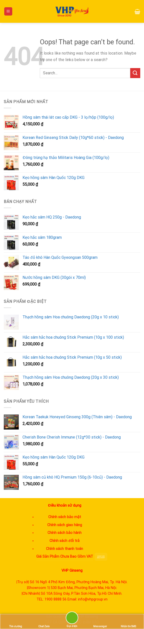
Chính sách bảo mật (64, 517)
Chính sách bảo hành (65, 533)
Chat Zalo (44, 621)
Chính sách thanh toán (64, 549)
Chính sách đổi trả (65, 541)
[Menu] (8, 11)
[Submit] (135, 73)
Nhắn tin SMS (128, 621)
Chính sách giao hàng (64, 525)
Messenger (100, 621)
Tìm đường (15, 621)
